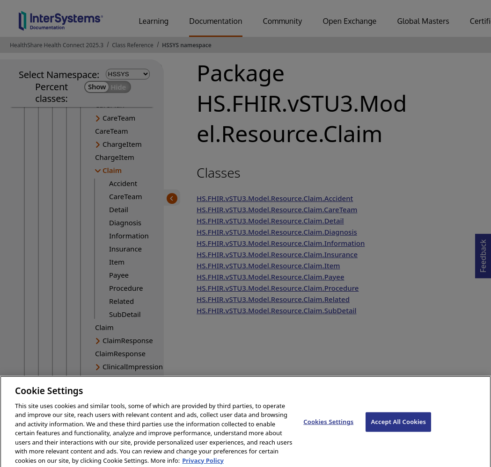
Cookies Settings (328, 428)
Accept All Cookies (398, 428)
